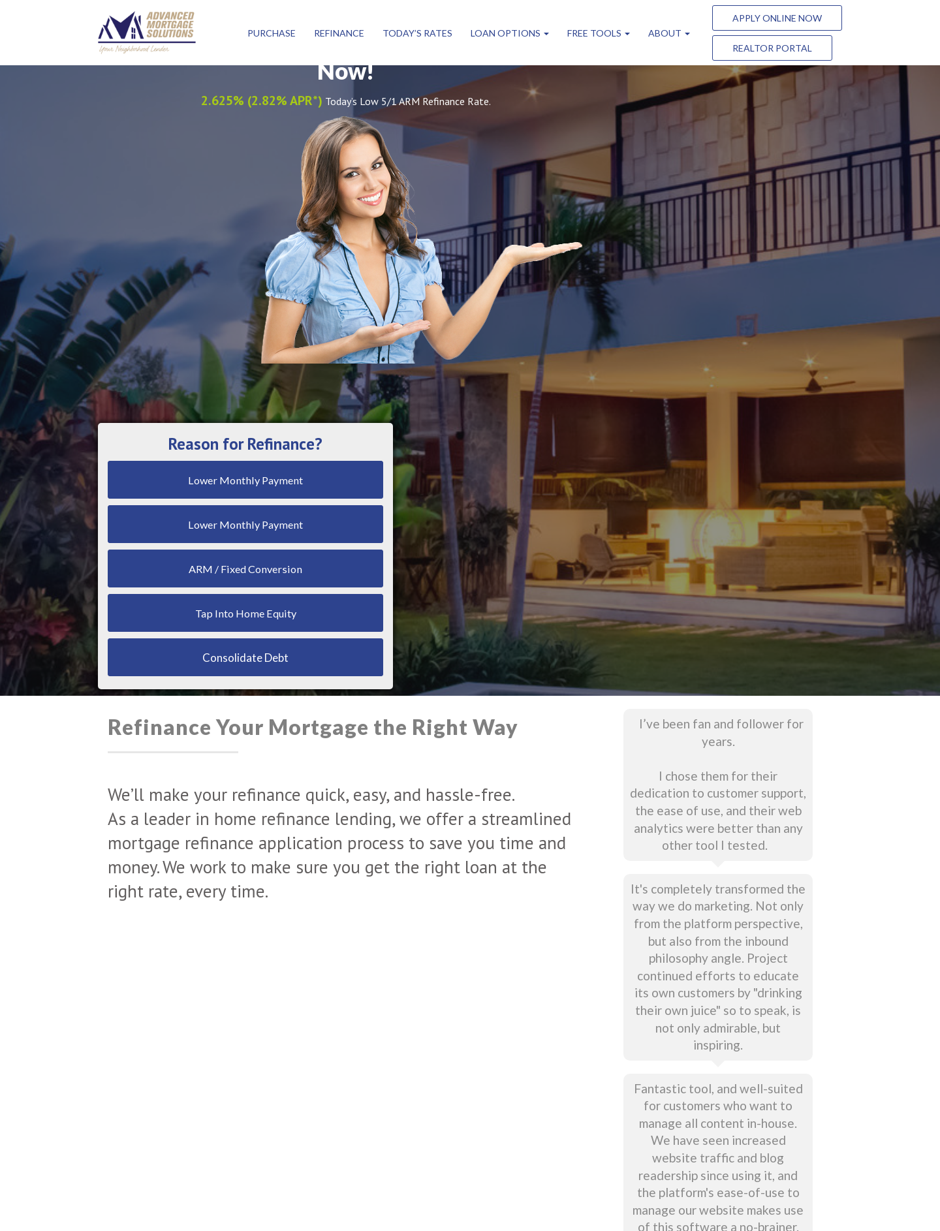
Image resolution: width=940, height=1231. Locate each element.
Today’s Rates (417, 33)
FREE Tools (598, 33)
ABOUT (669, 33)
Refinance (339, 33)
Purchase (271, 33)
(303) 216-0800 (638, 1089)
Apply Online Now (777, 17)
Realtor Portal (772, 48)
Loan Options (510, 33)
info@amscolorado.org (652, 1022)
